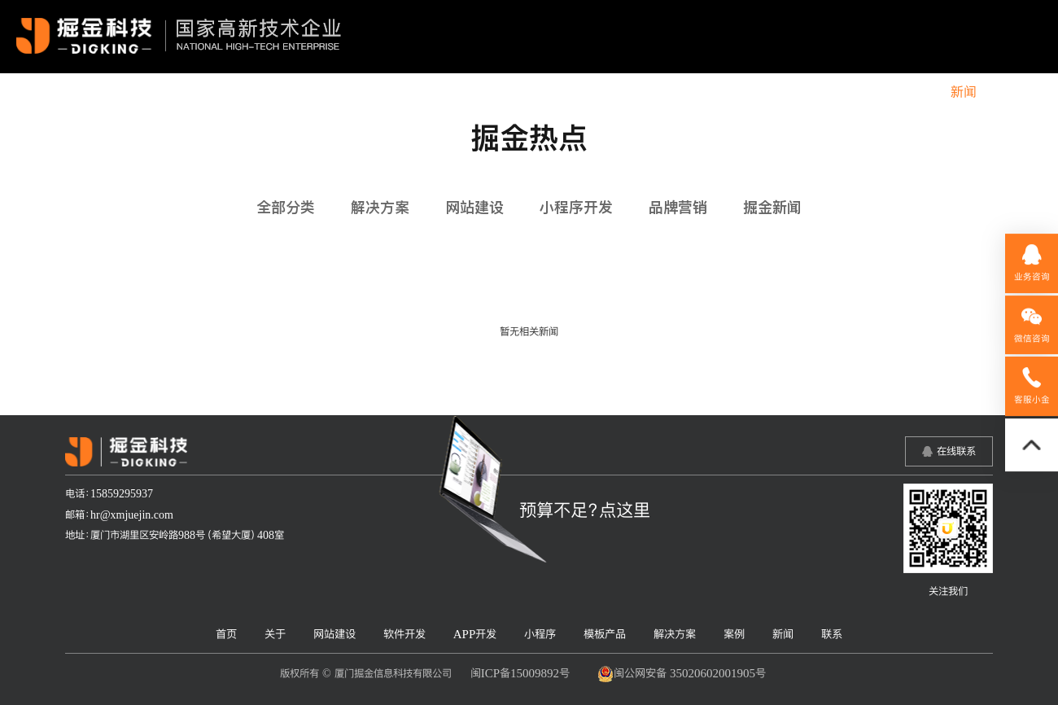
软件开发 (546, 92)
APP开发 (624, 92)
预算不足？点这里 (584, 509)
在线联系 (956, 451)
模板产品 (768, 92)
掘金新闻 (772, 207)
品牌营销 (678, 207)
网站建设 (468, 92)
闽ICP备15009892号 (520, 673)
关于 (403, 92)
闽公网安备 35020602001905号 (681, 674)
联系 (1016, 92)
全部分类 (285, 207)
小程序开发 (576, 207)
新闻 (964, 92)
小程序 (696, 92)
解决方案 (846, 92)
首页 (351, 92)
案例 (911, 92)
